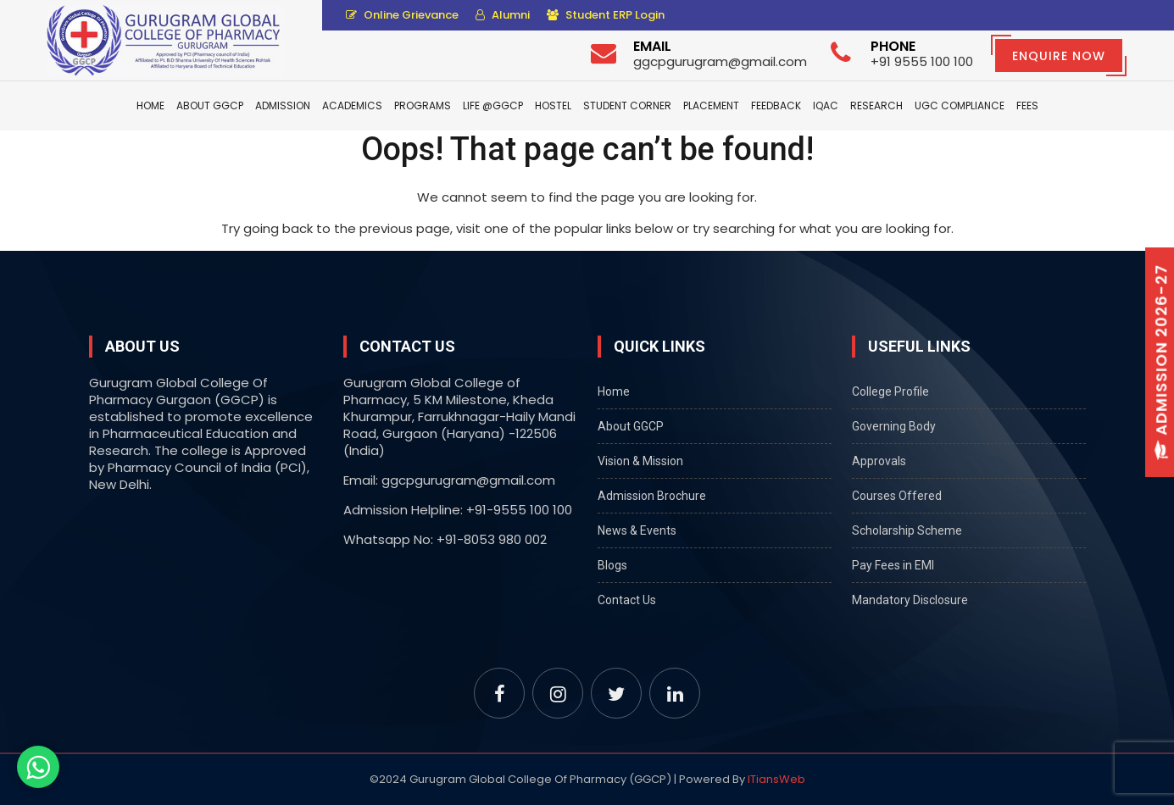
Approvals (879, 461)
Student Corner (627, 105)
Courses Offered (897, 495)
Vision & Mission (640, 461)
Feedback (776, 105)
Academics (352, 105)
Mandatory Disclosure (910, 600)
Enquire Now (1058, 55)
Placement (711, 105)
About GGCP (209, 105)
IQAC (825, 105)
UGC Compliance (959, 105)
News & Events (637, 530)
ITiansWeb (776, 779)
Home (150, 105)
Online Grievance (402, 15)
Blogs (612, 565)
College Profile (890, 391)
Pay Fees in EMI (893, 565)
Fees (1027, 105)
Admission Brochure (652, 495)
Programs (422, 105)
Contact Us (627, 600)
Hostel (553, 105)
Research (876, 105)
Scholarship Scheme (907, 530)
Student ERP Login (606, 15)
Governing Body (894, 426)
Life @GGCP (493, 105)
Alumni (503, 15)
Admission (282, 105)
